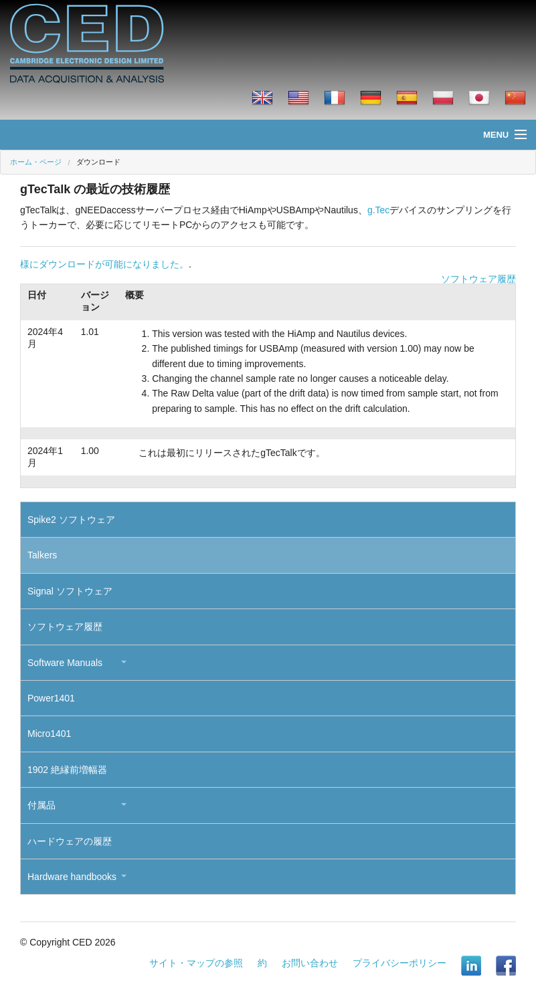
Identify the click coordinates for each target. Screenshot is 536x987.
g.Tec (378, 210)
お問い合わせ (310, 963)
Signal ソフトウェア (69, 591)
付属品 (41, 805)
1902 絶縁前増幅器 (67, 769)
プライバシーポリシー (399, 963)
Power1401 (51, 698)
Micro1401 (49, 733)
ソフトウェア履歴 (478, 278)
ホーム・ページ (36, 162)
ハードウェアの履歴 (69, 841)
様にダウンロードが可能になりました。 (104, 264)
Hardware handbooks (71, 876)
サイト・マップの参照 (196, 963)
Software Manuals (64, 662)
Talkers (42, 555)
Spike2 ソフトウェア (71, 519)
